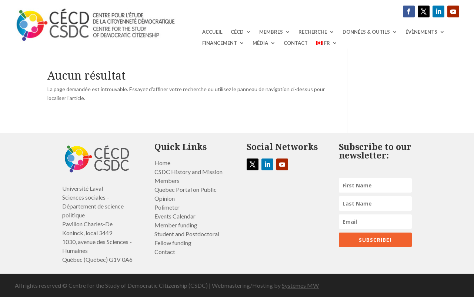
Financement (219, 43)
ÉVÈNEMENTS (421, 32)
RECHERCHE (312, 32)
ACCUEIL (212, 32)
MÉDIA (260, 43)
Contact (296, 43)
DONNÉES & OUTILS (366, 32)
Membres (271, 32)
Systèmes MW (300, 285)
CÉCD (237, 32)
